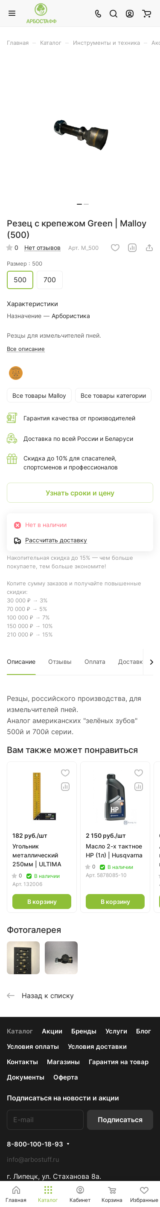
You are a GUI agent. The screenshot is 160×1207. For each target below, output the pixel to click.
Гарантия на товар (118, 1062)
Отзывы (60, 661)
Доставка (132, 661)
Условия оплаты (33, 1046)
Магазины (63, 1062)
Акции (52, 1031)
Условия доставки (97, 1046)
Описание (21, 661)
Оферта (65, 1077)
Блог (143, 1031)
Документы (25, 1077)
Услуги (116, 1031)
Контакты (22, 1062)
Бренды (83, 1031)
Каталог (20, 1031)
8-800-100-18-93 (35, 1144)
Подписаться (120, 1119)
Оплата (94, 661)
